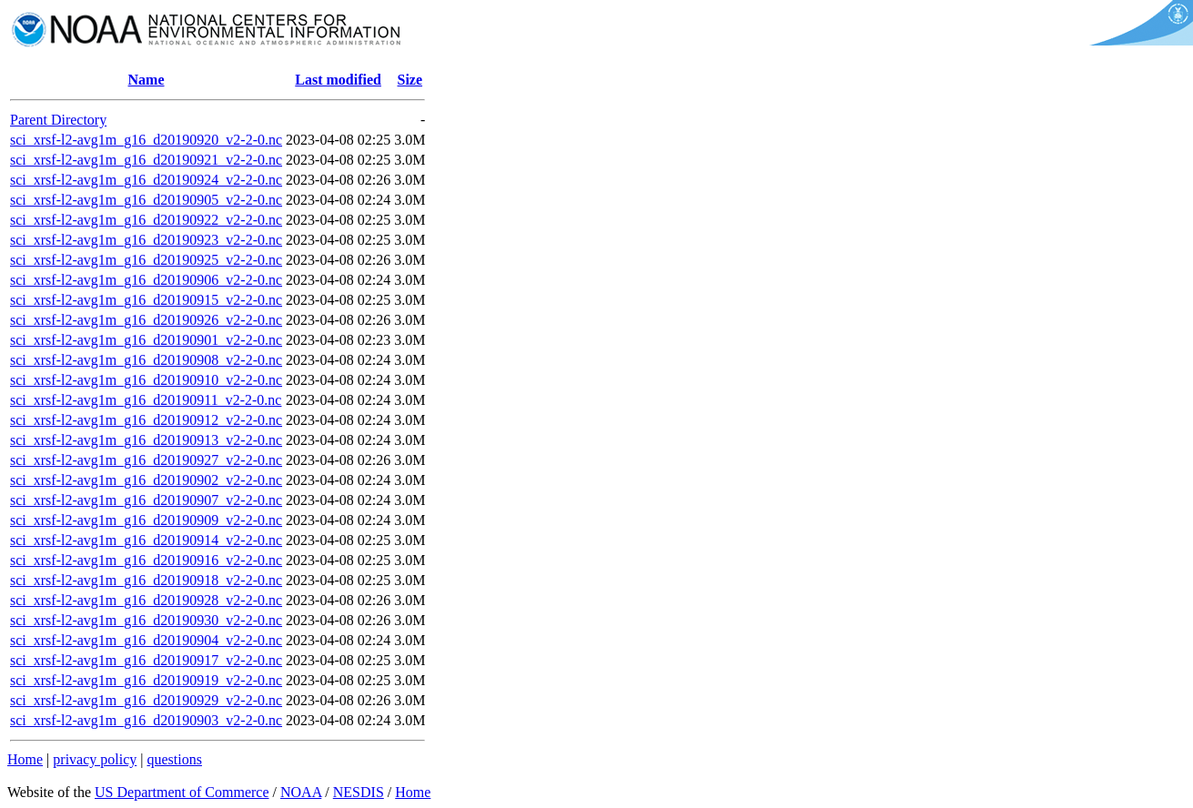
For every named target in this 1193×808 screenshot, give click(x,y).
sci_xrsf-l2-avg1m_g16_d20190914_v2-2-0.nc (146, 540)
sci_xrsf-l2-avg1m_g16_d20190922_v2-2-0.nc (146, 219)
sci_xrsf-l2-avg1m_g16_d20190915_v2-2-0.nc (146, 300)
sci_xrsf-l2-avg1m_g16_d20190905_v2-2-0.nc (146, 199)
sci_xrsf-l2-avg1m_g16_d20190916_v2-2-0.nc (146, 560)
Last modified (338, 79)
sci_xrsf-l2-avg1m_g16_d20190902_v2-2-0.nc (146, 480)
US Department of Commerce (182, 792)
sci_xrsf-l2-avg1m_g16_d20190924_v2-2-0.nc (146, 179)
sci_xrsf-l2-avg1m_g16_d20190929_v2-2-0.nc (146, 700)
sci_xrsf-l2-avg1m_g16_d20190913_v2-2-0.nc (146, 440)
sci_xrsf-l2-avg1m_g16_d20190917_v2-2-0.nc (146, 660)
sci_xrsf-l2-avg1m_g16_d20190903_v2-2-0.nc (146, 720)
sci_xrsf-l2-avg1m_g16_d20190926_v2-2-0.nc (146, 320)
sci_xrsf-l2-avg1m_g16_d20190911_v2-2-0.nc (145, 400)
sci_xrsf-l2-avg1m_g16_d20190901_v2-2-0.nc (146, 340)
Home (25, 759)
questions (174, 759)
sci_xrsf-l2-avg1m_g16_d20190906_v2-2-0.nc (146, 280)
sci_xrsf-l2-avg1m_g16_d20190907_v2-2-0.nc (146, 500)
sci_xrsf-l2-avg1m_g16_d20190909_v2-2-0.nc (146, 520)
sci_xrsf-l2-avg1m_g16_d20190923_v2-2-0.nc (146, 239)
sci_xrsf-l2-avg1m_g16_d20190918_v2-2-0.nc (146, 580)
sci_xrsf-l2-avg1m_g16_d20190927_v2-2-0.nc (146, 460)
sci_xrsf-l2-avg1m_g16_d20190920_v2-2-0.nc (146, 139)
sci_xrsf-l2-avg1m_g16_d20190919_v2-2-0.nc (146, 680)
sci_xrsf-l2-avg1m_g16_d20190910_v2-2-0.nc (146, 380)
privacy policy (94, 759)
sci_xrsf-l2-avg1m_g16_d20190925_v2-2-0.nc (146, 260)
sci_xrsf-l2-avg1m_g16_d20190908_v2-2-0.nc (146, 360)
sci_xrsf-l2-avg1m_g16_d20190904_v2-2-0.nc (146, 640)
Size (410, 79)
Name (146, 79)
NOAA (300, 792)
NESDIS (358, 792)
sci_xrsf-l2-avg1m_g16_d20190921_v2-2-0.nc (146, 159)
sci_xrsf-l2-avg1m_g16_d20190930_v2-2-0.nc (146, 620)
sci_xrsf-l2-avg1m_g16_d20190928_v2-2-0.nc (146, 600)
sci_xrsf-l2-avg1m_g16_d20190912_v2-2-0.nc (146, 420)
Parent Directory (58, 119)
